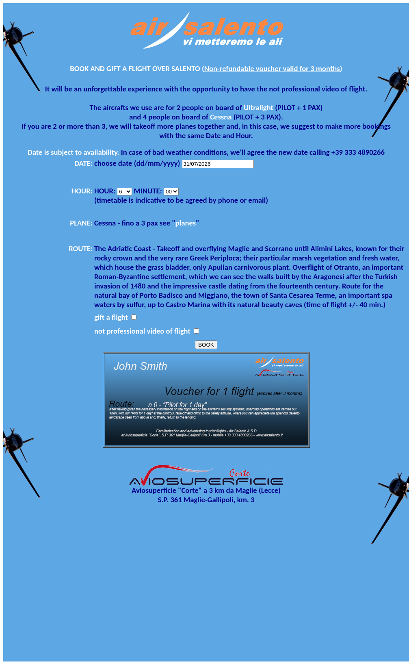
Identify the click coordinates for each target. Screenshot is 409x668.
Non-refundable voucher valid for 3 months (272, 68)
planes (185, 223)
